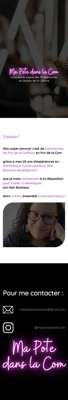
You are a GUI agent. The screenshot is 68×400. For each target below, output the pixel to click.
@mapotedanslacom (50, 328)
